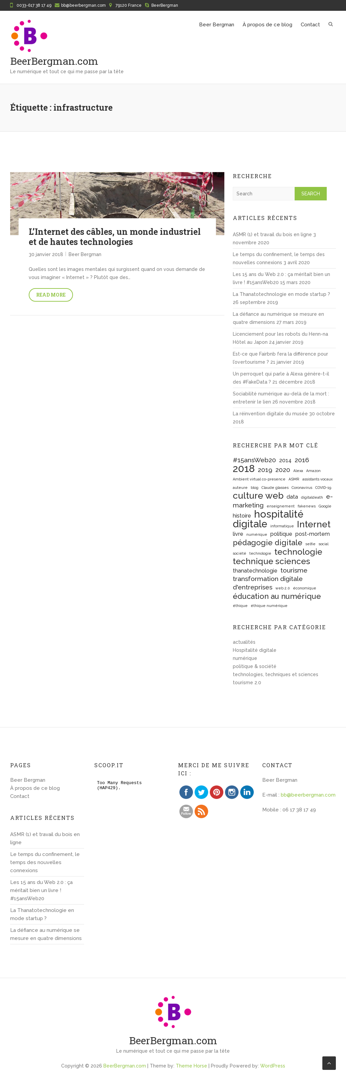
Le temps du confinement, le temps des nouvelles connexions (45, 862)
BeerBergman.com (54, 60)
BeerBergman (164, 5)
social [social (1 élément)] (323, 544)
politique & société (254, 666)
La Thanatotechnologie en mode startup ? (281, 294)
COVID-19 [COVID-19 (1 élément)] (323, 488)
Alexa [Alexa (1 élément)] (298, 471)
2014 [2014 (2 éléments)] (285, 460)
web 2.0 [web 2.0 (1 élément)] (282, 588)
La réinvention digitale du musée (270, 413)
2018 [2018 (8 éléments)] (244, 468)
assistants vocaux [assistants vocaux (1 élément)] (317, 479)
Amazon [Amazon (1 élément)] (313, 471)
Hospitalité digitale (254, 650)
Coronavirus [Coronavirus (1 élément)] (302, 488)
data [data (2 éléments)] (292, 497)
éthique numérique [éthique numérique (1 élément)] (269, 606)
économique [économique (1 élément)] (304, 588)
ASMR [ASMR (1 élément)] (294, 479)
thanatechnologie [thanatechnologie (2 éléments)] (255, 570)
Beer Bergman (216, 25)
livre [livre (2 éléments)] (238, 534)
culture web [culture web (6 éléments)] (258, 495)
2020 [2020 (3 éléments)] (282, 470)
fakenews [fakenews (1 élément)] (307, 506)
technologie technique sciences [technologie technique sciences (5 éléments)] (277, 556)
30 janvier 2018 (46, 254)
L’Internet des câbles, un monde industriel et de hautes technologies (115, 236)
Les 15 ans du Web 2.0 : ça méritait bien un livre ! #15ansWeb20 (41, 890)
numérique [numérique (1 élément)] (256, 534)
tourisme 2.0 (247, 682)
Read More (51, 295)
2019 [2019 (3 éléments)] (265, 470)
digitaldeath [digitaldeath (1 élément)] (312, 497)
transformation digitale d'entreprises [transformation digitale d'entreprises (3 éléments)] (268, 583)
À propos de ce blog (267, 25)
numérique (245, 658)
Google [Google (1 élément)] (325, 506)
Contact (310, 25)
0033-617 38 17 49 (34, 5)
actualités (244, 642)
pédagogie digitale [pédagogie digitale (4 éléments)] (267, 542)
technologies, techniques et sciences (275, 674)
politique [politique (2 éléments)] (281, 534)
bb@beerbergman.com (83, 5)
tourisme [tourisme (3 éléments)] (293, 570)
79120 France (129, 5)
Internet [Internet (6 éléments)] (313, 524)
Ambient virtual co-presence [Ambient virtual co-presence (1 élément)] (259, 479)
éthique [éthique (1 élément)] (240, 606)
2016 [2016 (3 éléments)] (302, 460)
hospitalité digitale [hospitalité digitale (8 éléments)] (268, 519)
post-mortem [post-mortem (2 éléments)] (312, 534)
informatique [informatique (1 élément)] (282, 526)
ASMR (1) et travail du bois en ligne (272, 234)
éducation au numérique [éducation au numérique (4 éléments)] (277, 596)
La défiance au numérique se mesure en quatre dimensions (46, 934)
